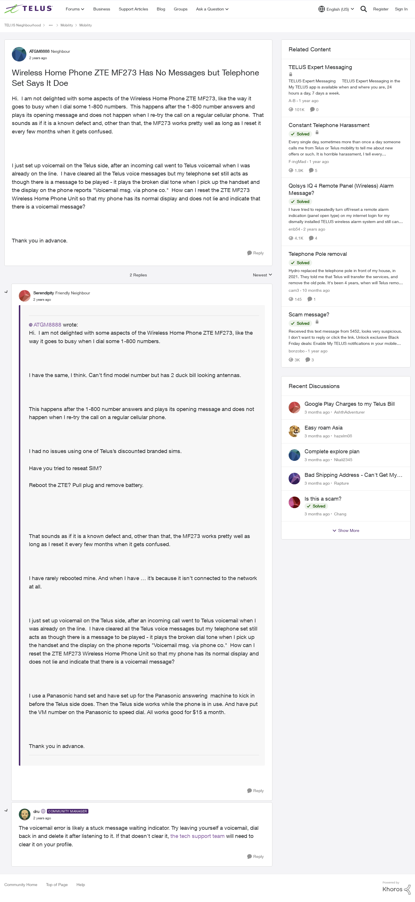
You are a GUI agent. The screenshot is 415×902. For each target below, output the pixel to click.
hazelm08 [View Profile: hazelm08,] (343, 435)
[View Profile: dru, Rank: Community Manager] (24, 814)
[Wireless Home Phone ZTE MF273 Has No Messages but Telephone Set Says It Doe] (42, 299)
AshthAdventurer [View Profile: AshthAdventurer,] (349, 412)
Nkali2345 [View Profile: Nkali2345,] (343, 459)
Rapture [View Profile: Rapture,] (341, 483)
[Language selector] (336, 9)
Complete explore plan (332, 451)
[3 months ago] (317, 412)
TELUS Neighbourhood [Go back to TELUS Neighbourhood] (22, 25)
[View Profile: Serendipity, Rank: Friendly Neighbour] (24, 296)
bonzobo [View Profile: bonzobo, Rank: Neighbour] (297, 350)
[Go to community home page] (29, 9)
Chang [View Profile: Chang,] (340, 513)
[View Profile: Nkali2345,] (294, 455)
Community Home (20, 884)
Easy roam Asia (324, 427)
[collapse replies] (6, 292)
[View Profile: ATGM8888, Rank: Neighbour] (19, 54)
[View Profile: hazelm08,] (294, 431)
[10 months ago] (315, 290)
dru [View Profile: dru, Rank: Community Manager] (36, 811)
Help (81, 884)
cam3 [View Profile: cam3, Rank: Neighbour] (294, 289)
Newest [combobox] (262, 275)
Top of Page (57, 884)
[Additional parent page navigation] (50, 25)
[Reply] (255, 253)
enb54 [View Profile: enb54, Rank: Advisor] (294, 229)
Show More (345, 530)
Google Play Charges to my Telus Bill (350, 404)
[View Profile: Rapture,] (294, 478)
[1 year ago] (307, 100)
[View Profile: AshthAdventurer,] (294, 407)
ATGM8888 (47, 324)
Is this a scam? (323, 498)
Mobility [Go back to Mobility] (67, 25)
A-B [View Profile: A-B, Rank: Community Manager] (292, 100)
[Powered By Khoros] (397, 888)
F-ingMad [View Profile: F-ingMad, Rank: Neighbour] (297, 161)
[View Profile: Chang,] (294, 502)
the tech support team (197, 836)
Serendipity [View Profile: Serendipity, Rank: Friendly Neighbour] (43, 292)
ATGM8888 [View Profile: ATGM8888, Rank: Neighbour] (39, 51)
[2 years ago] (313, 229)
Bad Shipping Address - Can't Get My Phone (351, 475)
